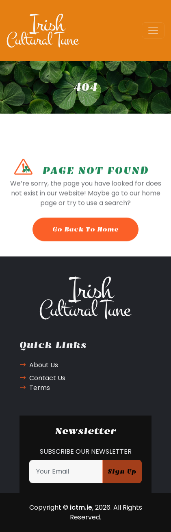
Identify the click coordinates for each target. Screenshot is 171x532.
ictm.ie (81, 507)
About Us (38, 365)
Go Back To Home (85, 233)
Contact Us (42, 378)
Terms (34, 387)
